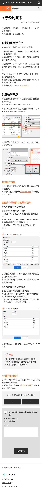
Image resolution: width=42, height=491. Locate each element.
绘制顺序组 (24, 85)
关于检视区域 (25, 192)
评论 (6, 425)
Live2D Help (6, 483)
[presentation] (21, 442)
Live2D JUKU (7, 479)
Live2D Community (8, 486)
